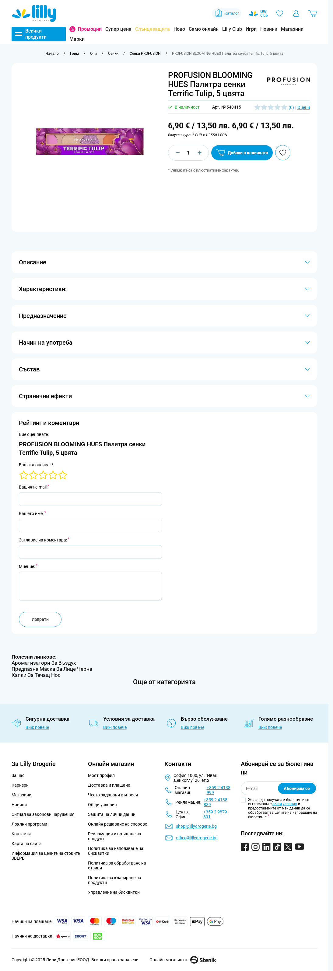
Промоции (90, 29)
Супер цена (118, 29)
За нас (18, 775)
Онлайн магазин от (182, 960)
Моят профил (101, 775)
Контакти (21, 833)
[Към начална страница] (52, 53)
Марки (77, 39)
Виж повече (37, 727)
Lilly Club (232, 29)
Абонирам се (297, 788)
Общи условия (102, 804)
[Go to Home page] (34, 13)
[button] (288, 81)
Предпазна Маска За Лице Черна (52, 669)
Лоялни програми (29, 824)
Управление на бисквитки (114, 892)
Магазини (292, 29)
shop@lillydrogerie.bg (196, 826)
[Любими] (279, 13)
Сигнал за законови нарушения (43, 814)
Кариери (20, 785)
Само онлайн (204, 29)
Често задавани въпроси (113, 794)
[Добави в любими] (282, 152)
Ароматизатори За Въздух (44, 663)
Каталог (226, 13)
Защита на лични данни (111, 814)
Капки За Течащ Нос (36, 675)
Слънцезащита (152, 29)
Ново (179, 29)
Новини (268, 29)
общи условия (284, 804)
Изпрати (40, 619)
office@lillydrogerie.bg (197, 837)
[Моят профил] (296, 13)
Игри (251, 29)
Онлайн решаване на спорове (117, 824)
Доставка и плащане (109, 785)
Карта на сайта (27, 843)
